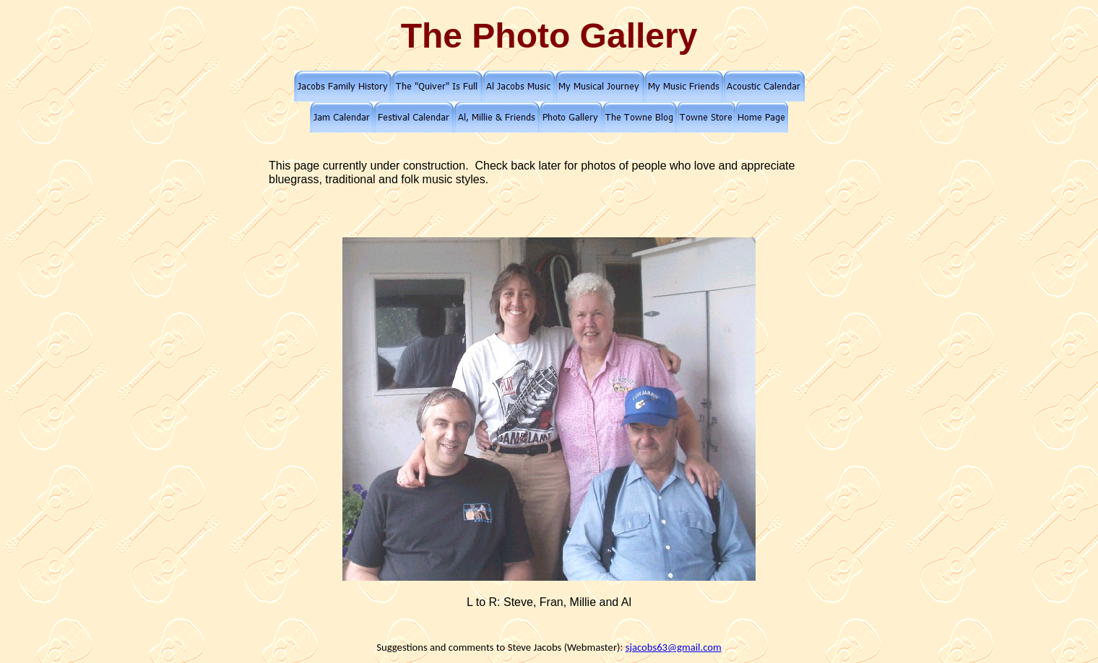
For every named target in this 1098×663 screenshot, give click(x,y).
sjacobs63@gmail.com (674, 647)
